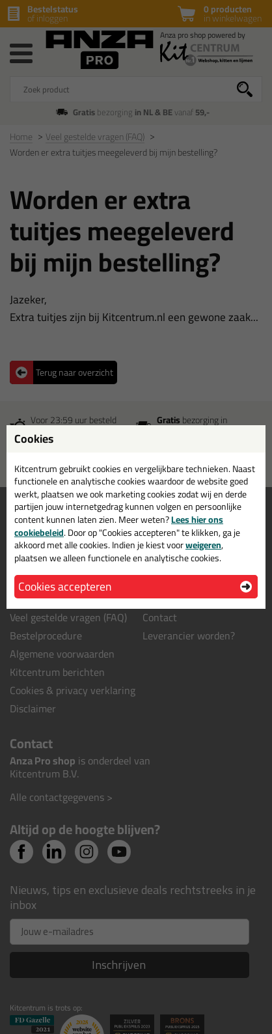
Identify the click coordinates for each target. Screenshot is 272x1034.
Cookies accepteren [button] (64, 586)
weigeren (203, 545)
